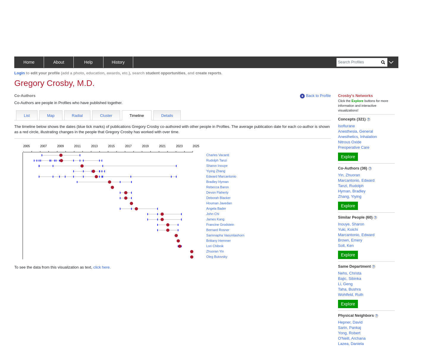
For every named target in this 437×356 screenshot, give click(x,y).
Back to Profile (315, 95)
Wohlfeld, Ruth (350, 294)
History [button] (118, 62)
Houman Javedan (219, 203)
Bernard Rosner (217, 230)
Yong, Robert (349, 333)
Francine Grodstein (220, 224)
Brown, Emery (350, 240)
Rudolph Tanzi (216, 160)
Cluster (106, 115)
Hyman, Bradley (351, 191)
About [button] (58, 62)
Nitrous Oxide (349, 142)
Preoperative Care (354, 147)
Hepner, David (350, 322)
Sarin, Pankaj (349, 327)
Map (50, 115)
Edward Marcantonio (221, 176)
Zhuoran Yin (215, 251)
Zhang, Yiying (349, 196)
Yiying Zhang (215, 171)
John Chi (212, 214)
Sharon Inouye (217, 165)
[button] (391, 62)
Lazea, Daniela (351, 343)
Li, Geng (345, 284)
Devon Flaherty (217, 192)
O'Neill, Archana (352, 338)
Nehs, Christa (349, 273)
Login (19, 73)
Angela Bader (216, 208)
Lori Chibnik (215, 246)
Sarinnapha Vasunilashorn (225, 235)
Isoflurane (346, 126)
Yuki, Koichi (348, 229)
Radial (77, 115)
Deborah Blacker (218, 198)
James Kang (215, 219)
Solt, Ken (346, 245)
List (27, 115)
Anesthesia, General (355, 131)
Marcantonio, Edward (356, 180)
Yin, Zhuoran (349, 175)
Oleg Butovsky (216, 256)
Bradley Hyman (217, 182)
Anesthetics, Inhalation (357, 136)
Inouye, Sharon (351, 224)
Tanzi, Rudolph (351, 186)
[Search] (359, 62)
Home (28, 62)
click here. (102, 267)
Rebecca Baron (217, 187)
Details (167, 115)
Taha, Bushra (349, 289)
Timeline (137, 115)
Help (88, 62)
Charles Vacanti (217, 155)
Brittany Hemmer (218, 240)
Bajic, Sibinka (349, 278)
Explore (348, 156)
